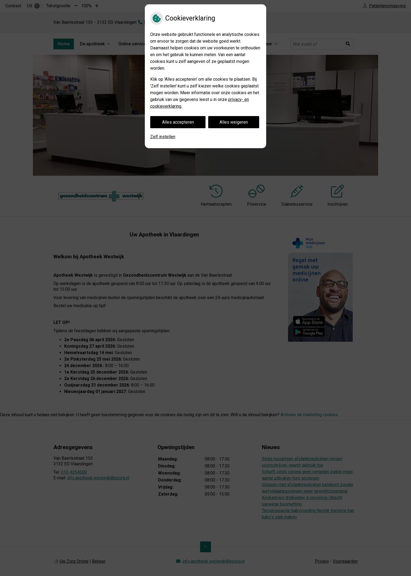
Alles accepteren (178, 122)
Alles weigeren (234, 122)
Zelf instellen (162, 136)
